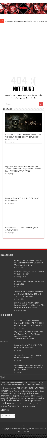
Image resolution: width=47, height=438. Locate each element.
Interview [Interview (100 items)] (5, 396)
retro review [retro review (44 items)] (39, 396)
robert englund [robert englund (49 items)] (18, 398)
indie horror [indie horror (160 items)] (33, 393)
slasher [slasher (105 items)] (16, 400)
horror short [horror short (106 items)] (12, 393)
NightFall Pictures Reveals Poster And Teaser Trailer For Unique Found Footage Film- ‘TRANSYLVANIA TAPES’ (23, 168)
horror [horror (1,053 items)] (33, 387)
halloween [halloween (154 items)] (22, 388)
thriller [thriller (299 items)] (5, 403)
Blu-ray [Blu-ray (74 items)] (21, 382)
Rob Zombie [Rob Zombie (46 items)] (28, 398)
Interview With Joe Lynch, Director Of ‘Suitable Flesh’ (29, 273)
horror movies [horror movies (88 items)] (33, 391)
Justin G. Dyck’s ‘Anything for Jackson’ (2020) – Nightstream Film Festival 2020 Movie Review (29, 305)
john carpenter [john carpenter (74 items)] (14, 396)
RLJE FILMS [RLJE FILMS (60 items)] (9, 398)
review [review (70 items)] (3, 398)
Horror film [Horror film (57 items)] (13, 391)
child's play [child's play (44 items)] (27, 382)
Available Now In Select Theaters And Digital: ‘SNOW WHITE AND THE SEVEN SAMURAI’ (28, 294)
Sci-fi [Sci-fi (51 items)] (33, 398)
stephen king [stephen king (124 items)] (26, 400)
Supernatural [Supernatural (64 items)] (36, 401)
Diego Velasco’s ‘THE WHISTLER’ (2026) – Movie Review (28, 346)
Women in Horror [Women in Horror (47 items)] (22, 406)
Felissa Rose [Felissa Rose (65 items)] (31, 384)
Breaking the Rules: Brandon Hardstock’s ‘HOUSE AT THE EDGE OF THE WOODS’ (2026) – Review (23, 137)
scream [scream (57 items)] (38, 398)
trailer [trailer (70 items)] (12, 404)
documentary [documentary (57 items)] (16, 384)
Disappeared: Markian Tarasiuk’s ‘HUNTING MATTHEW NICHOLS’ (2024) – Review (28, 367)
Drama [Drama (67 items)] (23, 384)
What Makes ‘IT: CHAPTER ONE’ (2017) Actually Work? (28, 356)
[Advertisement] (23, 47)
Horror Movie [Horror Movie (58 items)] (22, 391)
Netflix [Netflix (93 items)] (32, 396)
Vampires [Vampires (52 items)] (33, 404)
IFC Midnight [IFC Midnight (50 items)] (22, 394)
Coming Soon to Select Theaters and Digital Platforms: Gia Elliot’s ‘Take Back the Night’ (28, 262)
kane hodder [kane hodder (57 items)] (25, 396)
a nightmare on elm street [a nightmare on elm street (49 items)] (9, 382)
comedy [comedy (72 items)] (34, 382)
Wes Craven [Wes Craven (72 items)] (12, 406)
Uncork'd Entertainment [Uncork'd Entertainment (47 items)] (22, 404)
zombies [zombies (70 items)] (32, 406)
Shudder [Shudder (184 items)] (8, 400)
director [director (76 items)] (8, 384)
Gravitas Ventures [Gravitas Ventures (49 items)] (10, 388)
